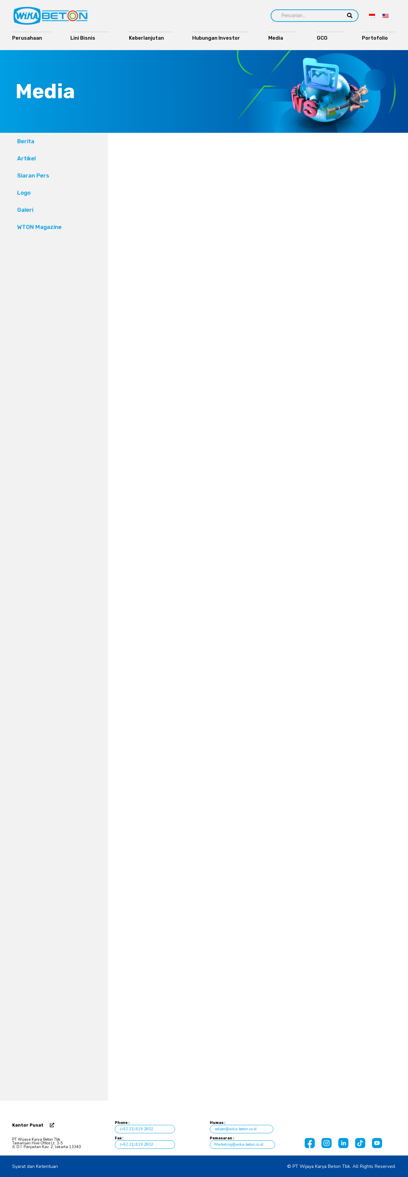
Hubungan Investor (216, 38)
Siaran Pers (33, 175)
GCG (325, 38)
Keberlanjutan (146, 38)
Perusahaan (27, 38)
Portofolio (376, 38)
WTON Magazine (39, 227)
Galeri (25, 209)
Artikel (26, 158)
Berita (25, 141)
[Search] (306, 15)
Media (278, 38)
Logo (24, 192)
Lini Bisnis (85, 38)
